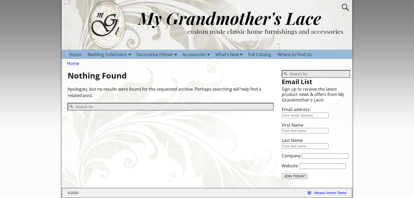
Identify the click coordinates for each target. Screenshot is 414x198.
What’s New (230, 54)
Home (75, 54)
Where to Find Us (294, 54)
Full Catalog (259, 54)
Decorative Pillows (158, 54)
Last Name (292, 140)
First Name (292, 125)
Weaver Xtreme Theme (330, 192)
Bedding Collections (110, 54)
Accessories (197, 54)
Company (291, 156)
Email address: (296, 109)
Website (290, 166)
